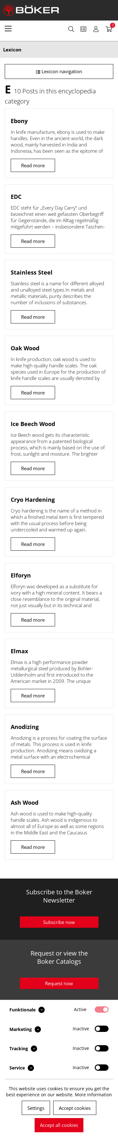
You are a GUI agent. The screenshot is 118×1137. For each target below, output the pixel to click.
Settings (35, 1108)
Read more (33, 165)
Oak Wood (25, 348)
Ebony (19, 120)
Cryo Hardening (33, 499)
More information (93, 1095)
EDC (16, 196)
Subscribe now (59, 922)
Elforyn (21, 575)
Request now (59, 983)
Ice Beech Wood (33, 423)
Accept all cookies (59, 1125)
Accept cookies (75, 1108)
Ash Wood (24, 802)
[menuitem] (8, 28)
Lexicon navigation (59, 71)
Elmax (19, 651)
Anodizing (25, 726)
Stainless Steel (32, 272)
